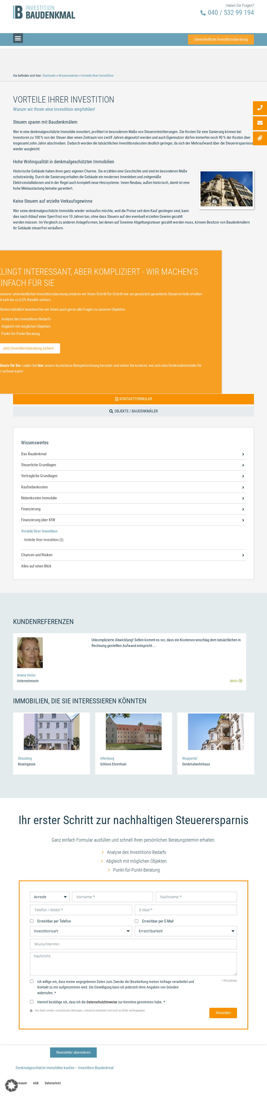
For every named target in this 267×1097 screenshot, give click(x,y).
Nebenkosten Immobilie (39, 498)
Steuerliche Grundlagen (38, 465)
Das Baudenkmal (33, 454)
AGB (36, 1083)
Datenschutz (53, 1083)
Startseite (49, 75)
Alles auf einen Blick (36, 566)
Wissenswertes (68, 75)
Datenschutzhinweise (102, 1002)
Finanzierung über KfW (38, 520)
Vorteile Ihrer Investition (39, 531)
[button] (18, 34)
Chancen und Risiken (36, 555)
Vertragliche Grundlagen (39, 476)
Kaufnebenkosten (34, 487)
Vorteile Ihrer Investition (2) (43, 540)
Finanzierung (30, 509)
